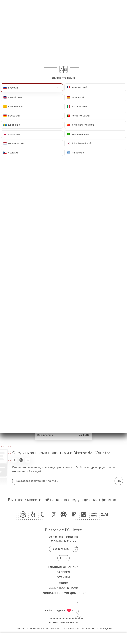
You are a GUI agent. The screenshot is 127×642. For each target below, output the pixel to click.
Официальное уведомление (63, 593)
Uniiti (74, 622)
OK (119, 481)
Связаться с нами (63, 587)
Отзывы (63, 577)
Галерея (63, 572)
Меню (63, 582)
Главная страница (63, 566)
